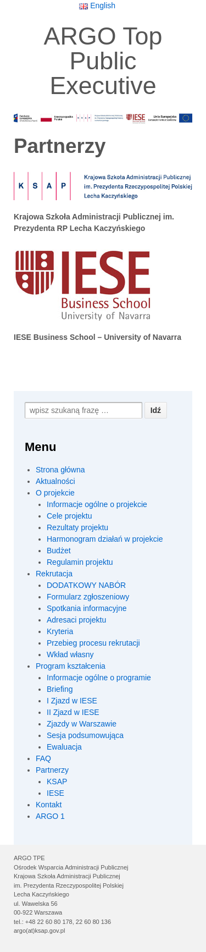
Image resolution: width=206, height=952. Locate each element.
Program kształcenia (70, 666)
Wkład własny (70, 654)
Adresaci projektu (76, 619)
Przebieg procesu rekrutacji (93, 643)
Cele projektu (69, 515)
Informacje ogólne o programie (99, 677)
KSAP (57, 781)
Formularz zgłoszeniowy (88, 596)
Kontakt (49, 804)
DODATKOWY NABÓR (86, 585)
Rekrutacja (54, 573)
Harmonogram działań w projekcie (105, 539)
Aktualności (55, 481)
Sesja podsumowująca (85, 735)
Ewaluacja (64, 746)
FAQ (43, 758)
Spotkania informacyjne (87, 608)
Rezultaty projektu (77, 527)
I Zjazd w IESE (72, 700)
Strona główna (60, 469)
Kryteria (60, 631)
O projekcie (55, 492)
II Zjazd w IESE (73, 712)
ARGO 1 (50, 816)
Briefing (60, 689)
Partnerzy (52, 770)
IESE (55, 793)
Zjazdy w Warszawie (81, 723)
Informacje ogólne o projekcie (97, 504)
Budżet (59, 550)
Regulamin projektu (80, 562)
